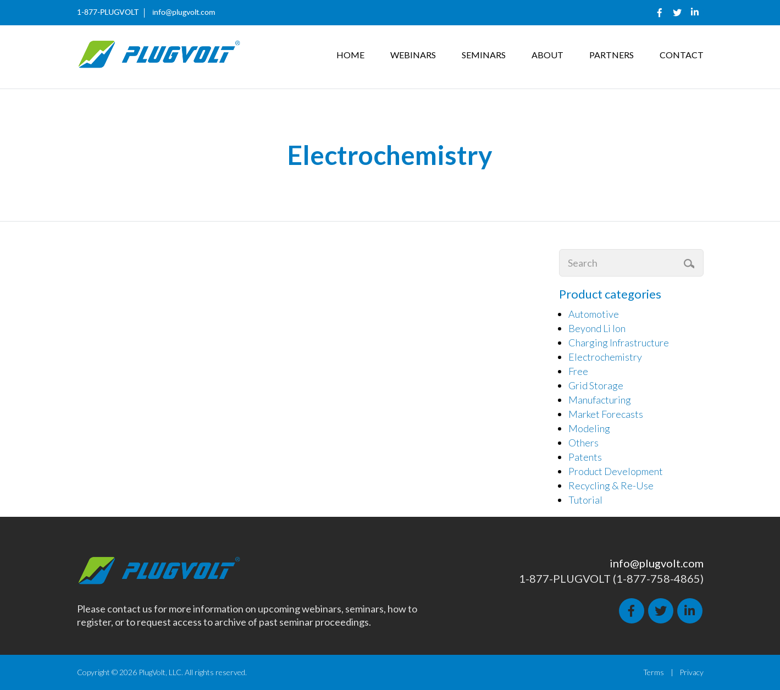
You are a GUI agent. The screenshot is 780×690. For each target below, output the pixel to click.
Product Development (615, 471)
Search (690, 263)
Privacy (691, 672)
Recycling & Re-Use (611, 485)
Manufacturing (599, 400)
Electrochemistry (605, 357)
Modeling (589, 428)
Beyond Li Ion (597, 328)
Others (583, 443)
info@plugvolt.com (183, 12)
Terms (653, 672)
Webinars (413, 54)
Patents (585, 457)
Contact (682, 54)
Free (578, 371)
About (547, 54)
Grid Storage (595, 385)
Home (350, 54)
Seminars (484, 54)
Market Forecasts (605, 414)
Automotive (593, 314)
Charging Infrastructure (618, 342)
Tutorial (585, 500)
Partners (611, 54)
